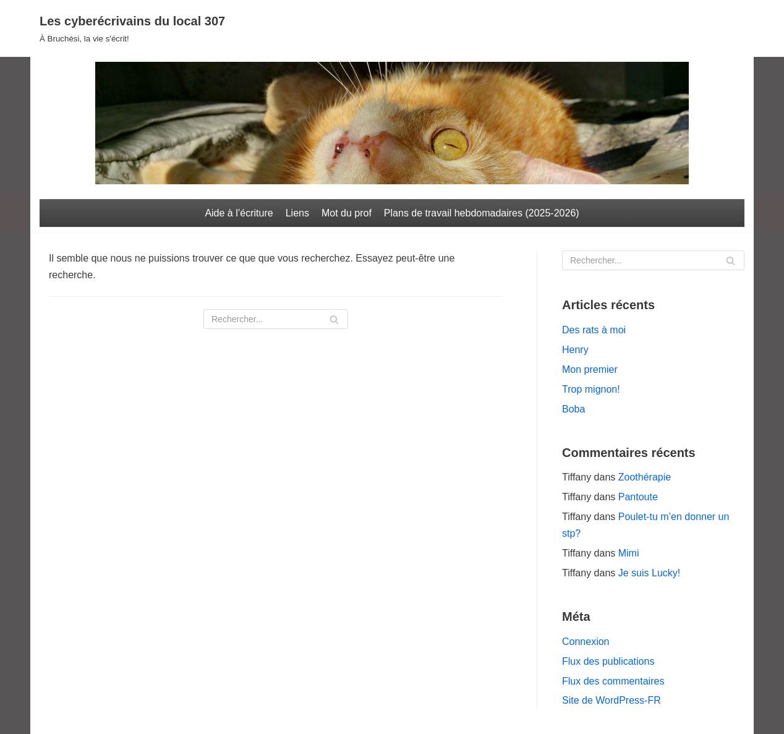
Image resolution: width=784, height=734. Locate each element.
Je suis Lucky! (649, 573)
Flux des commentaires (613, 681)
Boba (573, 409)
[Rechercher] (275, 319)
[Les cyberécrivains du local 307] (132, 28)
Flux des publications (608, 661)
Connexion (586, 641)
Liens (297, 213)
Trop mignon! (591, 389)
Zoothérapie (644, 477)
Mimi (628, 553)
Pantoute (638, 497)
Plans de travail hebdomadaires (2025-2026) (481, 213)
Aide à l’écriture (239, 213)
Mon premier (590, 369)
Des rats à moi (594, 330)
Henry (575, 349)
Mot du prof (347, 213)
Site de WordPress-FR (611, 700)
